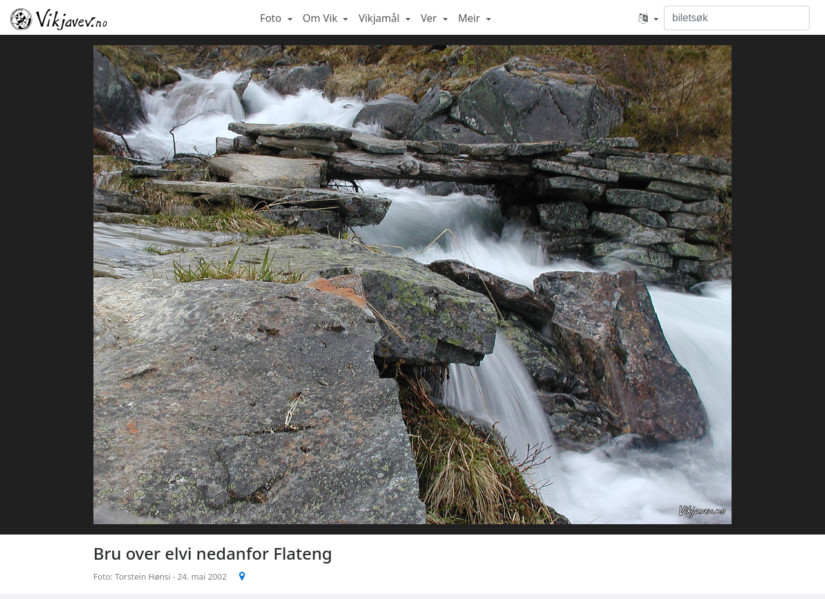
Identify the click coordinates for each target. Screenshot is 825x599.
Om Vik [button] (321, 18)
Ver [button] (430, 18)
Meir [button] (470, 18)
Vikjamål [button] (380, 18)
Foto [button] (272, 18)
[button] (649, 18)
